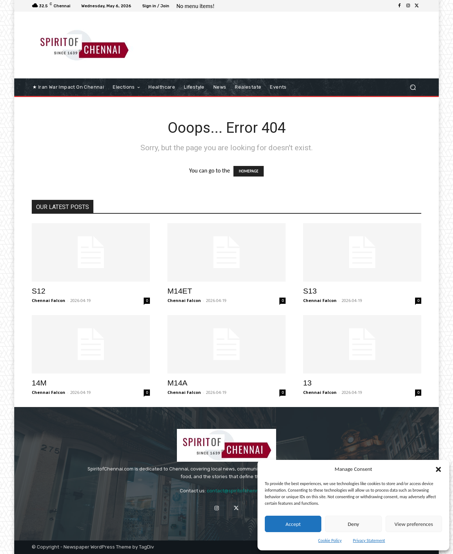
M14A (177, 383)
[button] (438, 469)
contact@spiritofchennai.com (240, 490)
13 (307, 383)
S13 (310, 291)
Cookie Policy (329, 540)
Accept (293, 524)
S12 (38, 291)
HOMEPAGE (248, 171)
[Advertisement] (287, 42)
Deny (353, 524)
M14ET (179, 291)
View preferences (414, 524)
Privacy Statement (369, 540)
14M (39, 383)
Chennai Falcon (48, 300)
